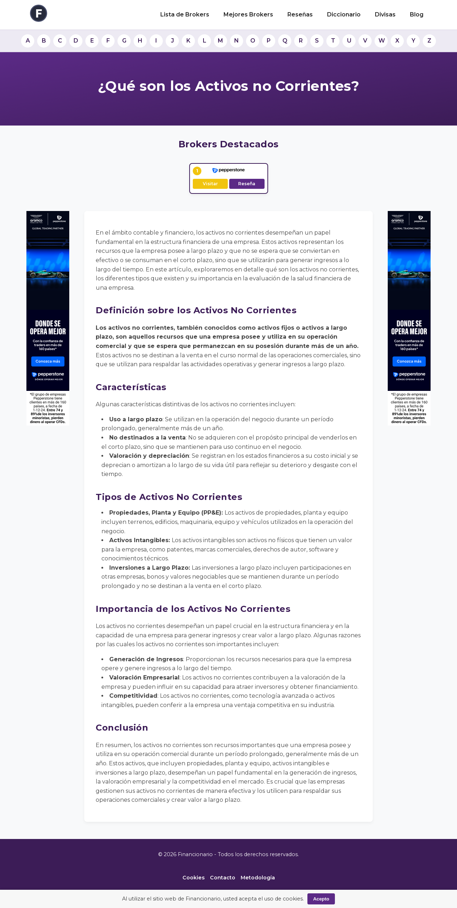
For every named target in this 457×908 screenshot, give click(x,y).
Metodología (258, 877)
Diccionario (344, 14)
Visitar (210, 183)
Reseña (246, 183)
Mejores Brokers (248, 14)
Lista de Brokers (184, 14)
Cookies (193, 877)
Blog (416, 14)
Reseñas (300, 14)
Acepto (321, 899)
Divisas (385, 14)
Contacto (222, 877)
